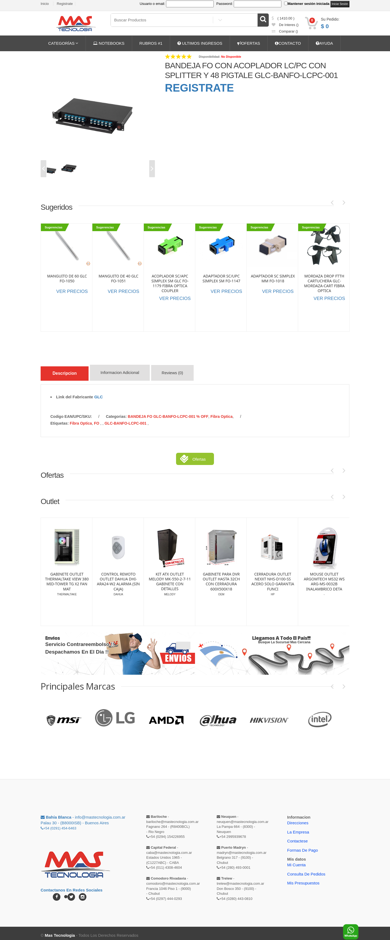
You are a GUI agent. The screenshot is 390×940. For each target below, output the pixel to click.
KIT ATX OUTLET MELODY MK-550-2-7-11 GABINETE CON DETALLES (221, 577)
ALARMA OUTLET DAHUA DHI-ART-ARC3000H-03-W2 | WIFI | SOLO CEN (67, 577)
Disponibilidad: (209, 56)
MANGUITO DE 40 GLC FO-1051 (118, 278)
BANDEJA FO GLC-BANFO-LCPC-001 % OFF (168, 412)
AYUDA (324, 43)
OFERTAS (248, 43)
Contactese (297, 837)
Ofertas (199, 455)
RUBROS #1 (150, 43)
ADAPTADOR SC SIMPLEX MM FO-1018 (273, 278)
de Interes (285, 25)
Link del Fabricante (74, 392)
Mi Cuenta (296, 860)
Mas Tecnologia (60, 931)
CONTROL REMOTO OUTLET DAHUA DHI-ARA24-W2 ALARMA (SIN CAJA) (169, 577)
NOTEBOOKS (108, 43)
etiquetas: (59, 419)
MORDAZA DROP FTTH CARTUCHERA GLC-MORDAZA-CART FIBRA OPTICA (324, 283)
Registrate (65, 4)
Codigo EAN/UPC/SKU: (71, 412)
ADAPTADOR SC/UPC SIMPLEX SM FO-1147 (221, 278)
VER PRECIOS (72, 291)
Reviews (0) (180, 373)
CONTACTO (288, 43)
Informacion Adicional (126, 373)
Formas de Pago (302, 846)
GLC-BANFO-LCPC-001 (126, 419)
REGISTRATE (199, 88)
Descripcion (67, 372)
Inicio (45, 4)
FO (97, 419)
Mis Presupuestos (303, 879)
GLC (98, 392)
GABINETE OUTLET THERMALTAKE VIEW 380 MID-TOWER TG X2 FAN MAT (118, 577)
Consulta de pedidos (306, 870)
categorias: (116, 412)
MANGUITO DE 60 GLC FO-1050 (67, 278)
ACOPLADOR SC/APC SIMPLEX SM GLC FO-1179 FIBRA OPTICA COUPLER (169, 283)
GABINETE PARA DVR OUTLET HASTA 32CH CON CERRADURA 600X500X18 (272, 577)
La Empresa (298, 828)
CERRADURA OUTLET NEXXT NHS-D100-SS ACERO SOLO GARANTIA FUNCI (324, 577)
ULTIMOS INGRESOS (199, 43)
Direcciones (297, 818)
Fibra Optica (221, 412)
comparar (285, 31)
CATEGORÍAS (63, 43)
